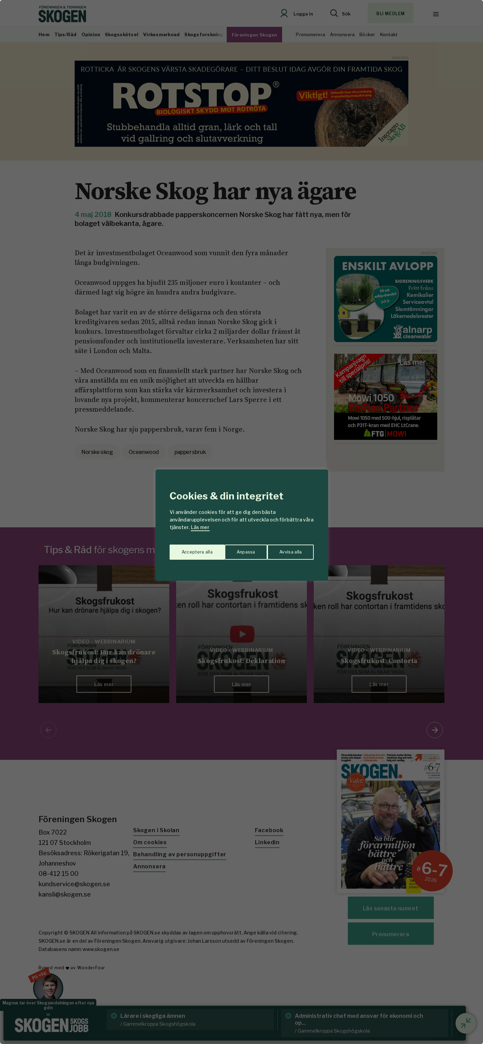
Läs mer (200, 527)
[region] (241, 522)
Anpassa (189, 549)
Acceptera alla (287, 549)
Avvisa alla (234, 549)
